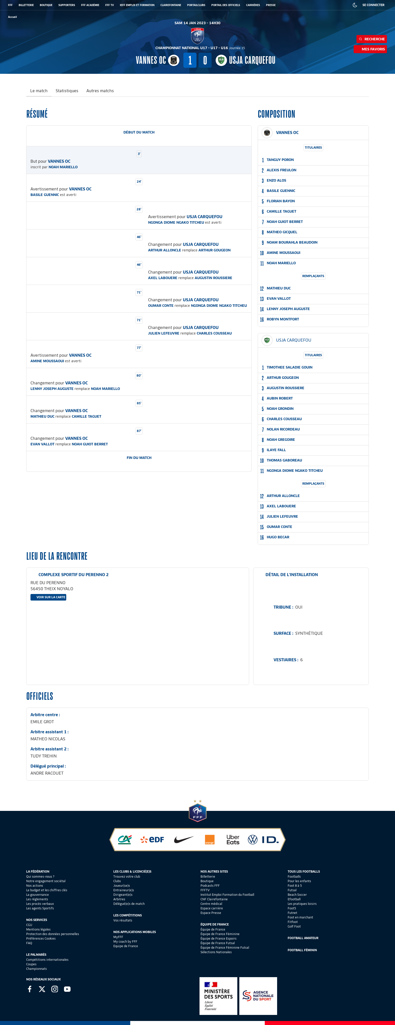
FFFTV (205, 890)
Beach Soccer (297, 895)
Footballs (294, 876)
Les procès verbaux (40, 904)
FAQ (29, 943)
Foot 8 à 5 (295, 885)
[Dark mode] (355, 5)
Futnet (292, 913)
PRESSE (271, 5)
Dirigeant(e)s (123, 895)
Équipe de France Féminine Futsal (225, 947)
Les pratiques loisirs (302, 904)
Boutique (207, 881)
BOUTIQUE (46, 5)
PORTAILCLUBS (196, 5)
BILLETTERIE (26, 5)
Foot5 (292, 908)
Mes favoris (370, 49)
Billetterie (208, 876)
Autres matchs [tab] (100, 90)
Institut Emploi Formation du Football (227, 895)
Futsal (292, 890)
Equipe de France (125, 946)
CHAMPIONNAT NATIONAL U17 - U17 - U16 (200, 48)
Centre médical (211, 904)
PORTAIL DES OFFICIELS (225, 5)
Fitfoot (293, 922)
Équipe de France (213, 929)
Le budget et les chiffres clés (46, 890)
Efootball (294, 899)
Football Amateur (303, 938)
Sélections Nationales (216, 952)
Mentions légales (38, 929)
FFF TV (109, 5)
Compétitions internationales (47, 960)
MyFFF (118, 937)
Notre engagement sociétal (45, 881)
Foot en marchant (300, 917)
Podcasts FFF (210, 885)
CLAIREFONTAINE (170, 5)
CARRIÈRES (253, 5)
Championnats (36, 969)
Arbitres (119, 899)
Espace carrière (212, 908)
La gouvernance (37, 895)
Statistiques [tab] (67, 90)
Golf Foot (294, 926)
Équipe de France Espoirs (219, 938)
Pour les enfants (299, 881)
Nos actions (34, 885)
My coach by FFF (125, 941)
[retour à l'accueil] (12, 17)
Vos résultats (122, 920)
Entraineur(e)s (123, 890)
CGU (29, 925)
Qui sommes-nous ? (40, 876)
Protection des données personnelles (52, 934)
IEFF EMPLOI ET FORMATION (137, 5)
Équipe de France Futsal (218, 943)
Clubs (117, 881)
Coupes (31, 964)
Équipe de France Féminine (220, 934)
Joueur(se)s (121, 885)
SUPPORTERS (66, 5)
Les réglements (37, 899)
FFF (10, 5)
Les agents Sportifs (40, 908)
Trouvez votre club (126, 876)
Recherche (371, 39)
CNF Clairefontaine (214, 899)
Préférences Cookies (41, 938)
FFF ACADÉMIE (90, 5)
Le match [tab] (39, 90)
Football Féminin (302, 950)
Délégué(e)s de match (129, 904)
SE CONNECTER (373, 5)
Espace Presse (211, 913)
